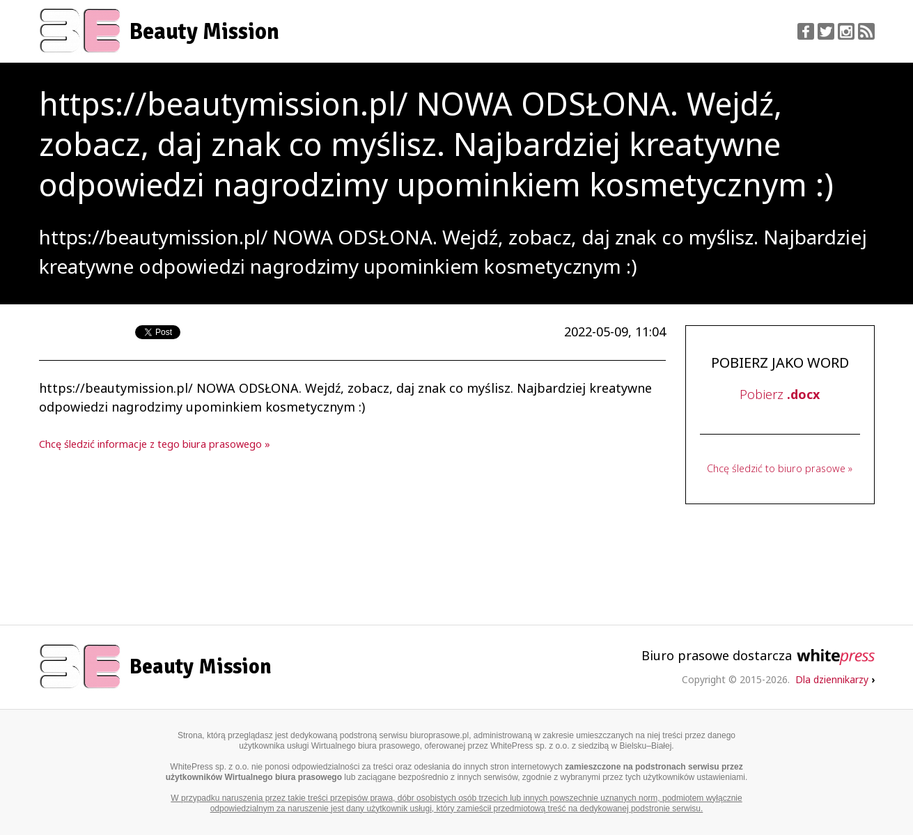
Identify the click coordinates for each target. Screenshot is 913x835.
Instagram (846, 31)
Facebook (805, 31)
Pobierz (780, 394)
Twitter (826, 31)
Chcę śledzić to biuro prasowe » (779, 468)
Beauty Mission (204, 31)
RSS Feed (866, 31)
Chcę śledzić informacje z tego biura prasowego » (154, 444)
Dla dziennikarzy (835, 679)
